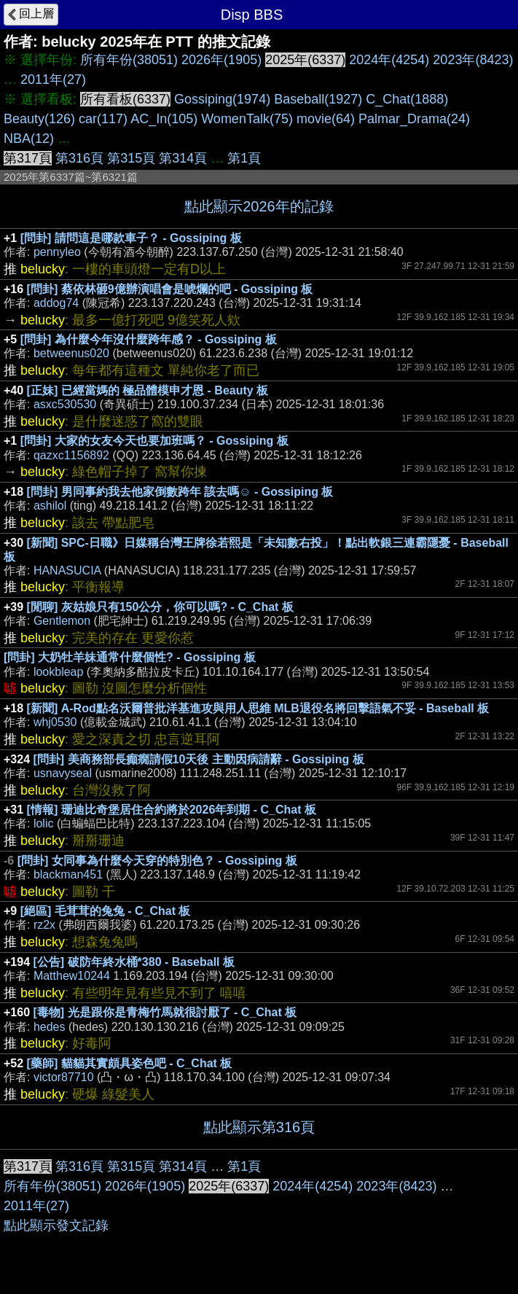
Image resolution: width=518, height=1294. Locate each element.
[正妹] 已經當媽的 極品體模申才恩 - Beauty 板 (148, 390)
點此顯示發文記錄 (56, 1225)
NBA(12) (29, 138)
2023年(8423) (473, 59)
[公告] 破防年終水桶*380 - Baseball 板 (134, 962)
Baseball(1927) (318, 99)
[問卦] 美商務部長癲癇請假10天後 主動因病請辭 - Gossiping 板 (199, 759)
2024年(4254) (389, 59)
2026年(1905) (221, 59)
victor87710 (64, 1077)
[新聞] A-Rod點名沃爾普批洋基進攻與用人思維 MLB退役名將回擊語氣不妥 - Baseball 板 (258, 708)
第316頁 (79, 158)
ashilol (50, 505)
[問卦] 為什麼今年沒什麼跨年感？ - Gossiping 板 (148, 339)
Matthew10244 (72, 976)
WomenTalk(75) (247, 119)
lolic (44, 823)
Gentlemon (62, 621)
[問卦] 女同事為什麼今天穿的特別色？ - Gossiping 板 (157, 860)
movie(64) (326, 119)
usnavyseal (63, 773)
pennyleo (57, 252)
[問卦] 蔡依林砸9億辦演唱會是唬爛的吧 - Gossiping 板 (170, 289)
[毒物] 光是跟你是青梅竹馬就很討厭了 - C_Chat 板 (165, 1012)
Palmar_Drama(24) (414, 119)
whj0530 (55, 722)
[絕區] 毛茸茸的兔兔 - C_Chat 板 (105, 911)
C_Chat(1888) (407, 99)
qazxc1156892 (71, 455)
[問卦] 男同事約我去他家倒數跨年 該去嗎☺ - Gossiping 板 (180, 492)
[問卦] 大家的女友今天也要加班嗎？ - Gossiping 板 (154, 440)
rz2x (44, 925)
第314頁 (183, 158)
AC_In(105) (163, 119)
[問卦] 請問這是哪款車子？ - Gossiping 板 (131, 238)
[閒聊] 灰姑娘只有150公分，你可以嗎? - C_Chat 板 (160, 607)
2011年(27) (53, 79)
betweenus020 (71, 353)
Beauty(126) (39, 119)
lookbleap (59, 672)
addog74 (56, 303)
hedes (50, 1027)
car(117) (103, 119)
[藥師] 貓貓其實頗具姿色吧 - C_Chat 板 (129, 1063)
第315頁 (131, 158)
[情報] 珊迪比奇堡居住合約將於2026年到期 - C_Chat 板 (171, 809)
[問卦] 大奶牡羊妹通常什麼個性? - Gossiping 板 (130, 657)
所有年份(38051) (129, 59)
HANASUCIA (67, 570)
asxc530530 (65, 404)
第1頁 (244, 158)
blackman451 (68, 874)
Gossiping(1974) (222, 99)
